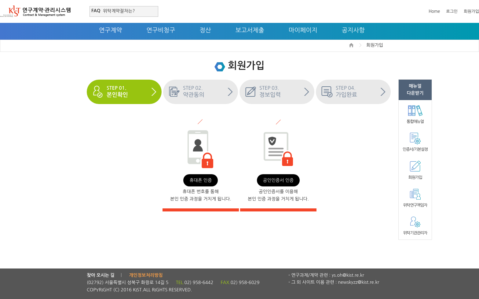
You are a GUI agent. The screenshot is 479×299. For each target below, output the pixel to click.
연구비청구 (160, 30)
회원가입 (471, 11)
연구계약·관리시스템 (35, 11)
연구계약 (110, 30)
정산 (205, 30)
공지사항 (353, 30)
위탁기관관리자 (415, 233)
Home (434, 11)
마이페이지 (303, 30)
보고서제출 (250, 30)
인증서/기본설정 (415, 149)
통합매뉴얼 (415, 122)
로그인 (452, 11)
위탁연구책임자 (415, 205)
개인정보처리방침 (146, 275)
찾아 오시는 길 (101, 275)
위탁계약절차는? (119, 11)
